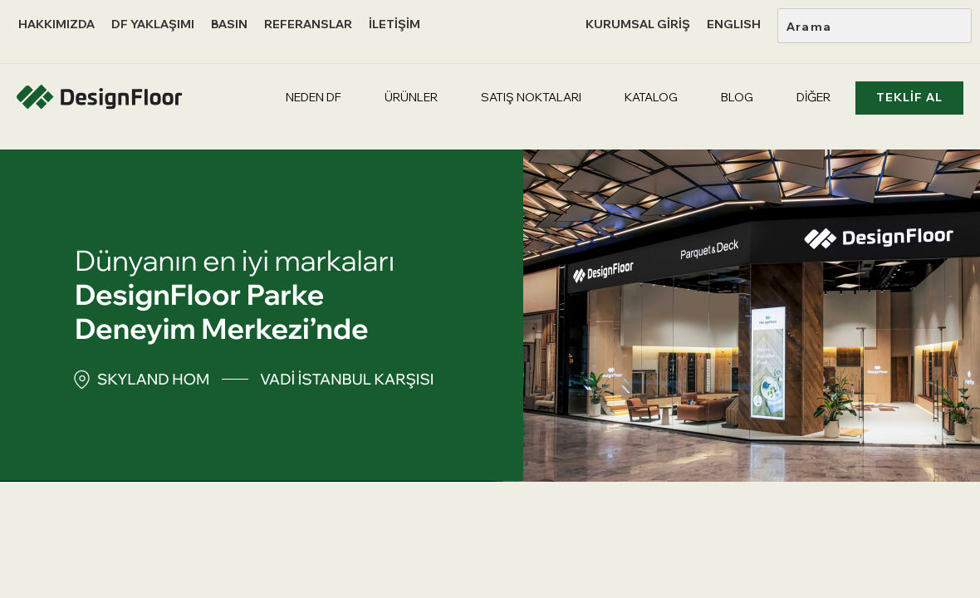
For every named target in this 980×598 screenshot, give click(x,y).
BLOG (737, 97)
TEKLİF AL (909, 97)
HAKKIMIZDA (56, 24)
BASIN (229, 24)
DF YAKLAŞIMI (152, 24)
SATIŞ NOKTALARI (531, 97)
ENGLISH (734, 24)
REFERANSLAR (308, 24)
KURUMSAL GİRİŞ (638, 24)
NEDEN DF (313, 97)
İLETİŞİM (394, 24)
